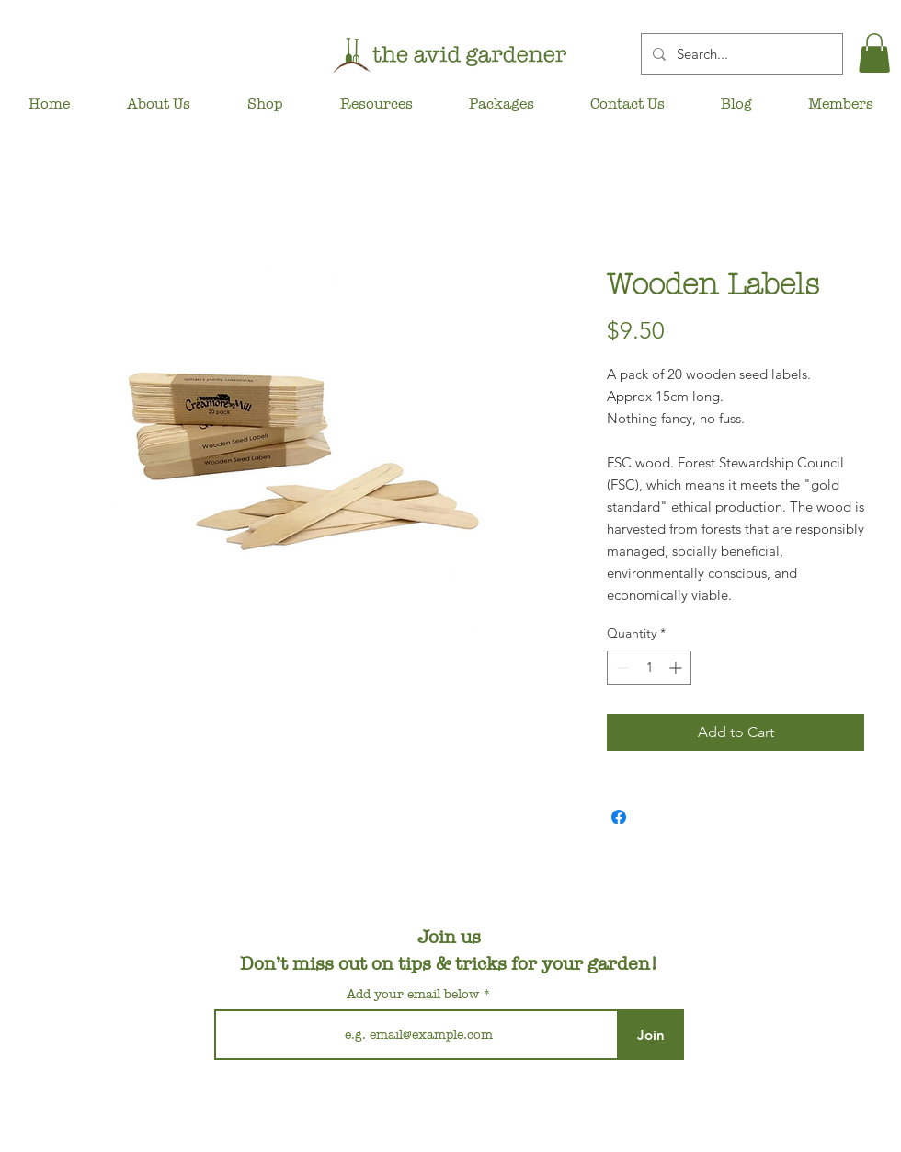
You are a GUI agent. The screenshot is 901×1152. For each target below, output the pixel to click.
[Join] (650, 1034)
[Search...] (740, 54)
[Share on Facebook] (619, 817)
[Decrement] (621, 667)
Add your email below (413, 994)
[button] (874, 53)
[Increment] (677, 667)
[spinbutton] (649, 667)
